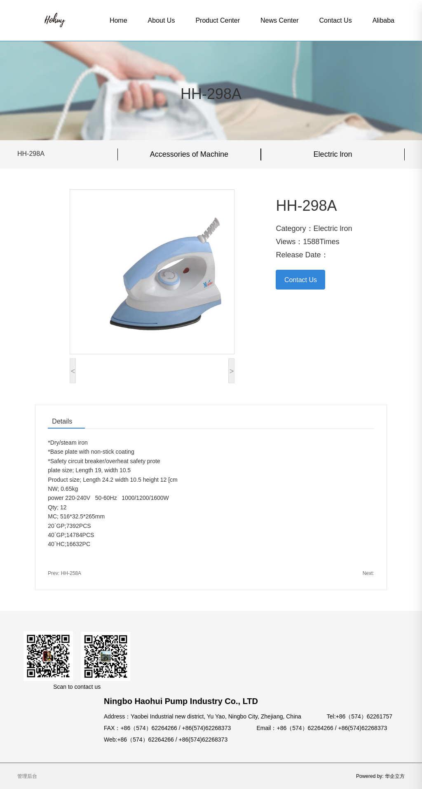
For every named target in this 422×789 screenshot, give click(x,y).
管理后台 (27, 776)
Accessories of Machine (189, 154)
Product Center (217, 20)
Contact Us (335, 20)
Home (118, 20)
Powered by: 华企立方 (380, 776)
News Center (279, 20)
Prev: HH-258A (64, 573)
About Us (161, 20)
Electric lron (333, 154)
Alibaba (383, 20)
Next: (368, 573)
